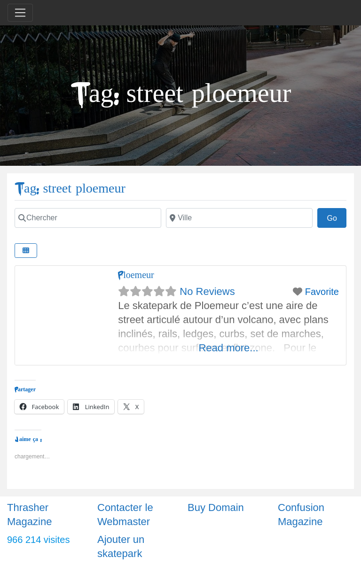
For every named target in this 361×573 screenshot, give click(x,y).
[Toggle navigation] (20, 13)
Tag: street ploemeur (70, 188)
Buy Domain (216, 507)
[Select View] (26, 250)
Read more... (228, 348)
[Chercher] (88, 218)
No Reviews (207, 291)
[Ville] (239, 218)
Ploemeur (136, 275)
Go (336, 217)
